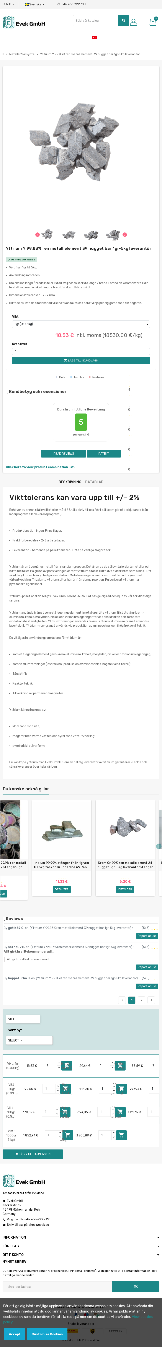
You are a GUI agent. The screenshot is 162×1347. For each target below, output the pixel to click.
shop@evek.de (39, 1225)
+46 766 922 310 (71, 4)
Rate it (103, 454)
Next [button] (159, 846)
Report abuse (147, 936)
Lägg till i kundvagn (121, 1135)
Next (151, 1000)
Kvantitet (20, 344)
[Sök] (101, 20)
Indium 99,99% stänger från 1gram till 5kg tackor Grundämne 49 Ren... (62, 865)
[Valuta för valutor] (8, 4)
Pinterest (97, 377)
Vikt (15, 317)
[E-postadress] (57, 1286)
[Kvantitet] (81, 351)
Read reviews (63, 454)
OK (136, 1286)
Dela (60, 377)
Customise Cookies (47, 1334)
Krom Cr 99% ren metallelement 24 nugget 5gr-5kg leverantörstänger (125, 865)
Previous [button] (3, 846)
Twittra (77, 377)
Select (15, 1040)
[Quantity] (50, 1065)
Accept (15, 1334)
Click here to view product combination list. (40, 467)
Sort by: (15, 1030)
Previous (122, 1000)
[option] (61, 852)
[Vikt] (81, 324)
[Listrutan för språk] (35, 4)
